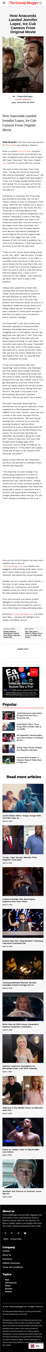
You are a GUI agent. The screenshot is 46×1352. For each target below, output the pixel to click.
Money (8, 1286)
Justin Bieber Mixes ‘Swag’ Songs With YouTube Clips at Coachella (29, 726)
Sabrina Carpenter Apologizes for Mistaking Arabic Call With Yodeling (19, 1067)
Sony (4, 163)
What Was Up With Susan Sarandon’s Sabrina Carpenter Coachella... (20, 1025)
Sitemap (8, 1292)
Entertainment (23, 99)
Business (9, 1289)
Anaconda (10, 145)
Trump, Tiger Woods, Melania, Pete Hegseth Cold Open (29, 748)
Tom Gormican (24, 151)
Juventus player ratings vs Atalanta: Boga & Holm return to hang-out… (29, 759)
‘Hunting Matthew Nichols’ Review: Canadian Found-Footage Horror (19, 983)
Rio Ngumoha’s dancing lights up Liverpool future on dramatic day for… (30, 737)
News (7, 1280)
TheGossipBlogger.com (12, 566)
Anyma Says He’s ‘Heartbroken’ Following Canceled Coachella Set (22, 942)
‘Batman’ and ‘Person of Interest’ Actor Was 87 (22, 1192)
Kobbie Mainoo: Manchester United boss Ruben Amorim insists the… (12, 634)
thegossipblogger (25, 96)
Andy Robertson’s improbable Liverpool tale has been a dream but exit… (29, 715)
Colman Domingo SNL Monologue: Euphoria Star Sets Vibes (18, 900)
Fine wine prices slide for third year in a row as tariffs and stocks (33, 634)
